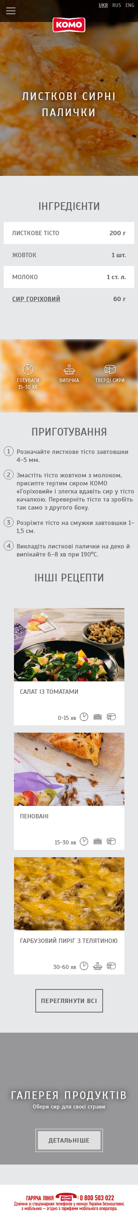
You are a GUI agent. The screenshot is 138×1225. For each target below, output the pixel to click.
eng (129, 5)
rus (116, 5)
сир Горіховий (36, 299)
